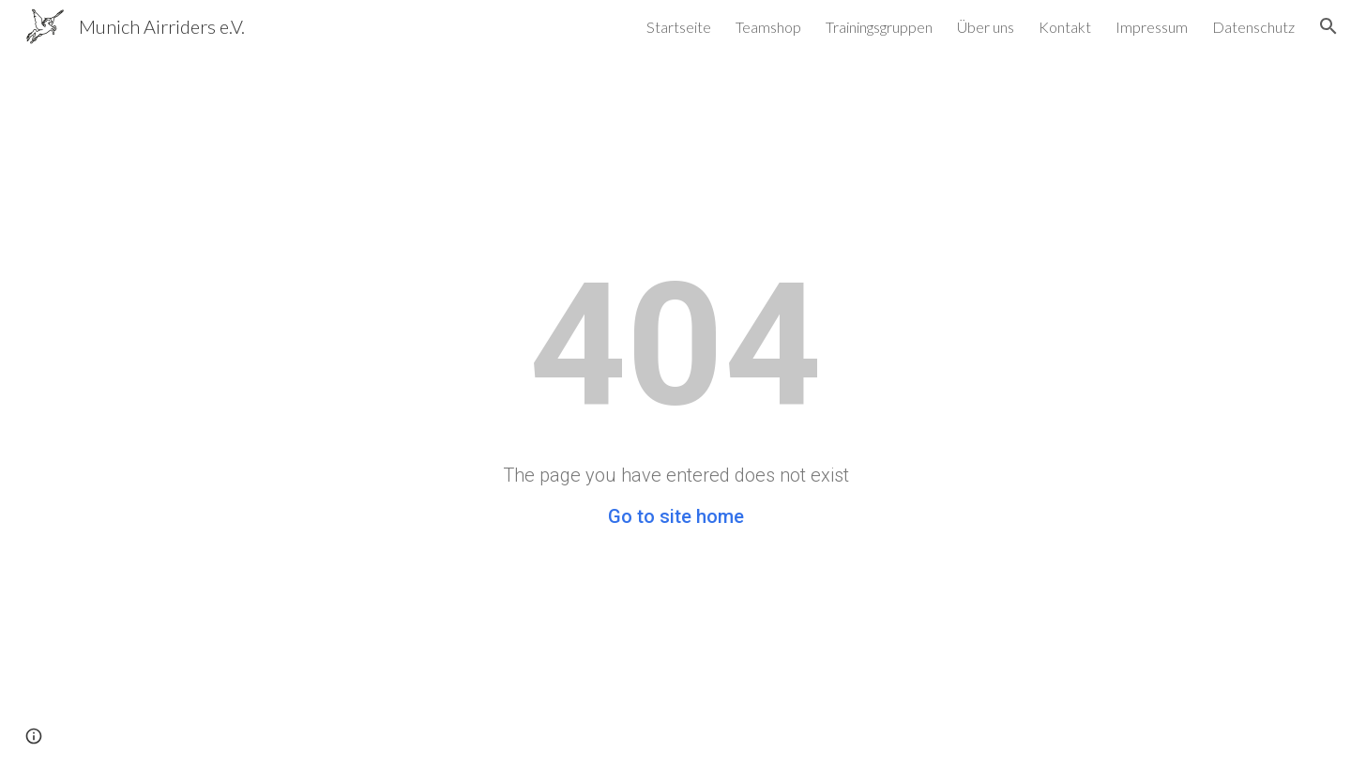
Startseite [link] (678, 27)
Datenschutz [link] (1253, 27)
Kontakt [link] (1065, 27)
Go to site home (676, 516)
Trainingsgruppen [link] (879, 27)
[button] (1328, 26)
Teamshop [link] (768, 27)
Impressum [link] (1152, 27)
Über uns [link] (985, 27)
